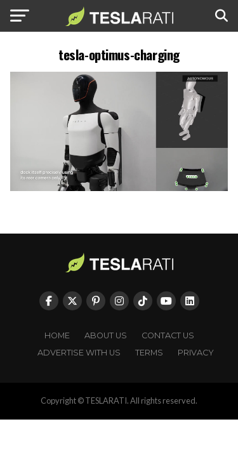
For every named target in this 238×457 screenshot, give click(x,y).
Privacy (196, 352)
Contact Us (168, 335)
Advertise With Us (79, 352)
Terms (149, 352)
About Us (105, 335)
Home (57, 335)
